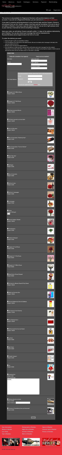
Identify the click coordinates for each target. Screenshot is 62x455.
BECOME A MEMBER (50, 20)
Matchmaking (53, 2)
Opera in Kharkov (47, 427)
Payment (43, 2)
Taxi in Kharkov (6, 434)
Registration (57, 10)
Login (48, 10)
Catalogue (26, 2)
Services (36, 2)
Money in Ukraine (7, 429)
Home (4, 2)
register (36, 84)
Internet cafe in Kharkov (49, 429)
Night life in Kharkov (28, 429)
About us (11, 2)
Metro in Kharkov (27, 434)
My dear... (23, 386)
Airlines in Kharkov (27, 431)
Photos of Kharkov (47, 431)
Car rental (5, 431)
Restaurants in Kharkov (29, 427)
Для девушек (17, 6)
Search (19, 2)
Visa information (7, 427)
